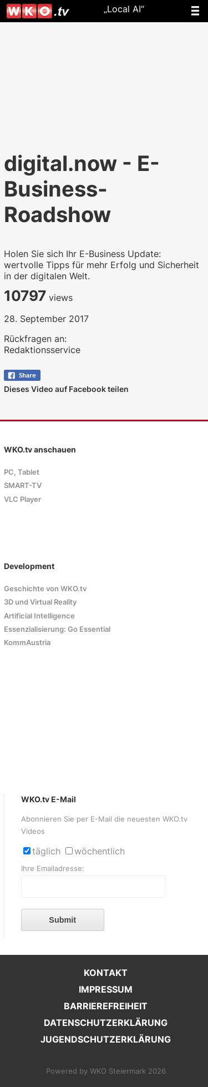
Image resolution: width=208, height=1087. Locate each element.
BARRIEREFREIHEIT (106, 1005)
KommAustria (27, 642)
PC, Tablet (21, 472)
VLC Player (22, 499)
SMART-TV (23, 485)
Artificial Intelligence (39, 616)
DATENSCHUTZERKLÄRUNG (106, 1022)
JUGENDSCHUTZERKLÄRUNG (105, 1039)
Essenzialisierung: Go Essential (57, 629)
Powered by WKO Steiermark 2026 (106, 1071)
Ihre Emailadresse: (52, 868)
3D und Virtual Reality (40, 602)
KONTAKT (106, 972)
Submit (62, 919)
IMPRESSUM (106, 989)
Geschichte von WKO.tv (45, 589)
